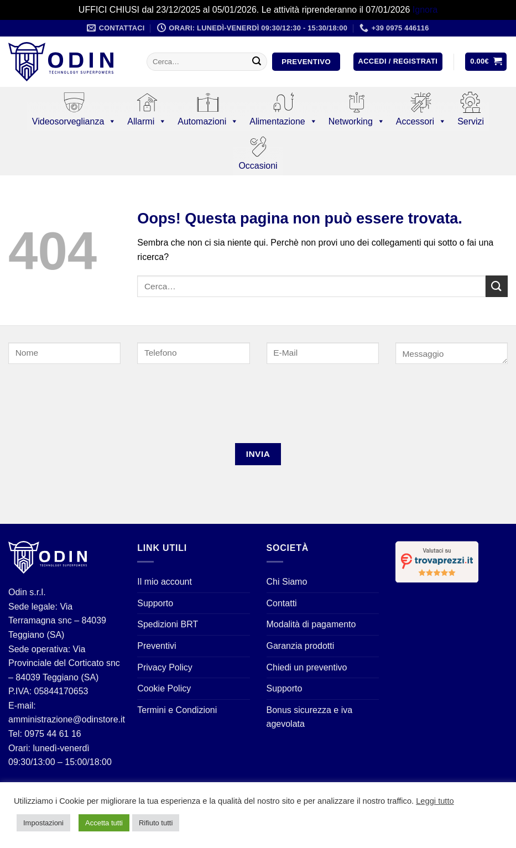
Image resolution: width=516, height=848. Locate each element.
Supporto (155, 603)
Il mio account (164, 581)
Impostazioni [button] (43, 823)
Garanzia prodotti (301, 646)
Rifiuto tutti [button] (156, 823)
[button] (398, 62)
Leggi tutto (435, 801)
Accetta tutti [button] (104, 823)
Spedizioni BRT (167, 624)
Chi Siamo (287, 581)
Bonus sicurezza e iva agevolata (310, 717)
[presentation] (82, 408)
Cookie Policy (164, 688)
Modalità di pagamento (311, 624)
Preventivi (156, 646)
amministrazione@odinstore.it (66, 719)
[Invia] (256, 62)
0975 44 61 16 (51, 733)
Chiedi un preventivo (307, 667)
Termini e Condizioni (177, 710)
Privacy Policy (164, 667)
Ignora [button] (425, 9)
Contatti (282, 603)
